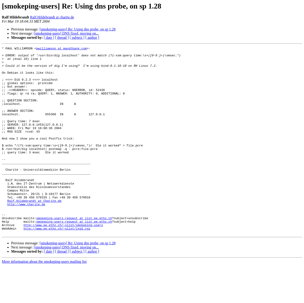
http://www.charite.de (26, 236)
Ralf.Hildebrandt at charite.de (52, 17)
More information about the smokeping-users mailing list (44, 299)
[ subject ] (77, 37)
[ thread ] (62, 37)
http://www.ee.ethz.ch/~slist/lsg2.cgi (57, 265)
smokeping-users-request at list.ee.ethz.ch (74, 253)
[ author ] (92, 37)
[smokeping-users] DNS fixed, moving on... (66, 33)
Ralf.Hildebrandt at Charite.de (34, 232)
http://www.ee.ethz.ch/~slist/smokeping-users (63, 261)
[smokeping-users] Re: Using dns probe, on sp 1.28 (78, 29)
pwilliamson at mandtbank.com (61, 49)
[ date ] (49, 37)
